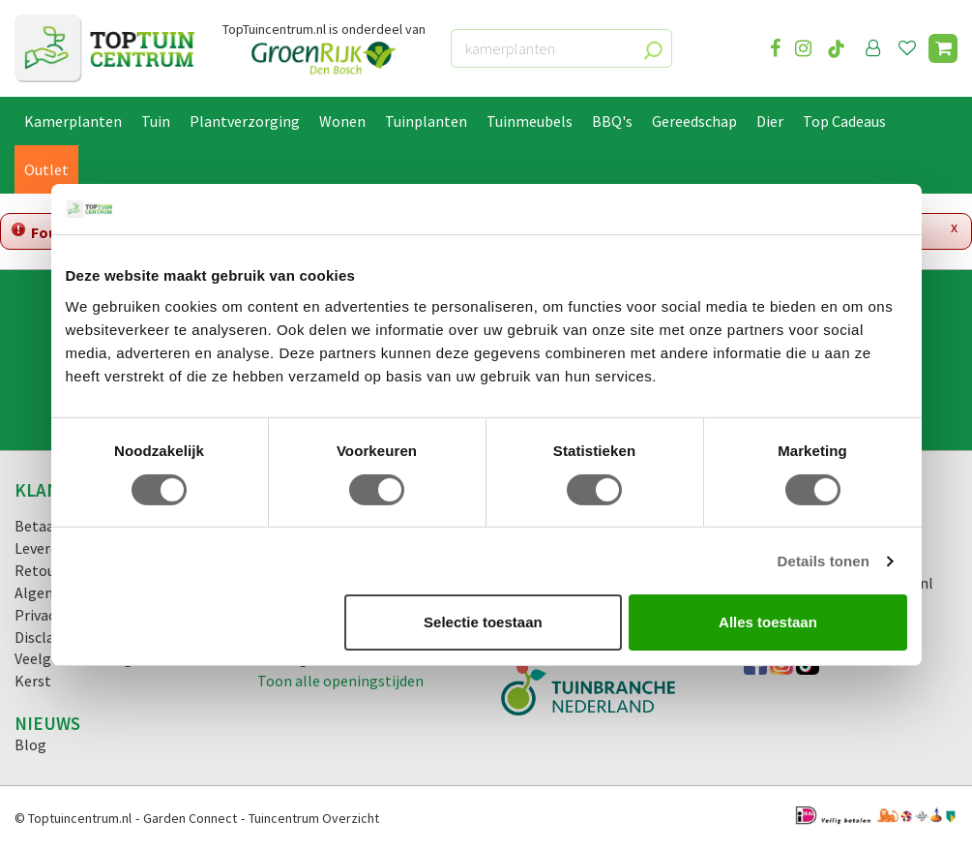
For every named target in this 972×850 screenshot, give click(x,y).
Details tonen (823, 561)
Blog (30, 744)
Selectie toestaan (483, 622)
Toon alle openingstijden (340, 680)
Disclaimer (50, 637)
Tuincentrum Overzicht (314, 818)
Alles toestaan (768, 622)
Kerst (33, 680)
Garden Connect (190, 818)
